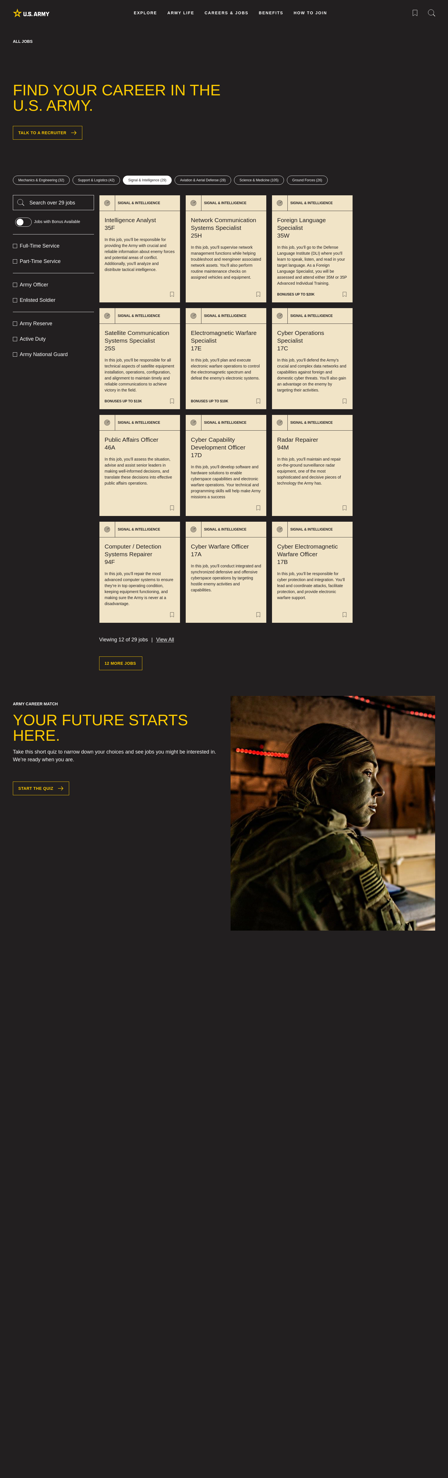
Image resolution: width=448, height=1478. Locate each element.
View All (165, 639)
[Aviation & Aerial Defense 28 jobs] (203, 180)
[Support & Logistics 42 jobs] (96, 180)
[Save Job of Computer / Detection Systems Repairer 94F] (172, 615)
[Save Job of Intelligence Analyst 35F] (172, 294)
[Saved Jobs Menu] (415, 12)
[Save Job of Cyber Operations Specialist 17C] (344, 401)
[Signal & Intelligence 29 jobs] (147, 180)
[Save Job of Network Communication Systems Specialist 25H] (258, 294)
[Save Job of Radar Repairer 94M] (344, 508)
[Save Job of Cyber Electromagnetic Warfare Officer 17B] (344, 615)
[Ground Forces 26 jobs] (307, 180)
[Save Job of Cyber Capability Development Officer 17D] (258, 508)
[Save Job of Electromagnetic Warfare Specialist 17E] (258, 401)
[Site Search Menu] (431, 12)
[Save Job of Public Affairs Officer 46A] (172, 508)
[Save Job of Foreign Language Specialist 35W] (344, 294)
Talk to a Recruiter (48, 132)
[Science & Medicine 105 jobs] (259, 180)
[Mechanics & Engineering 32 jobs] (41, 180)
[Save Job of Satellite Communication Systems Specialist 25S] (172, 401)
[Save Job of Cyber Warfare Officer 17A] (258, 615)
